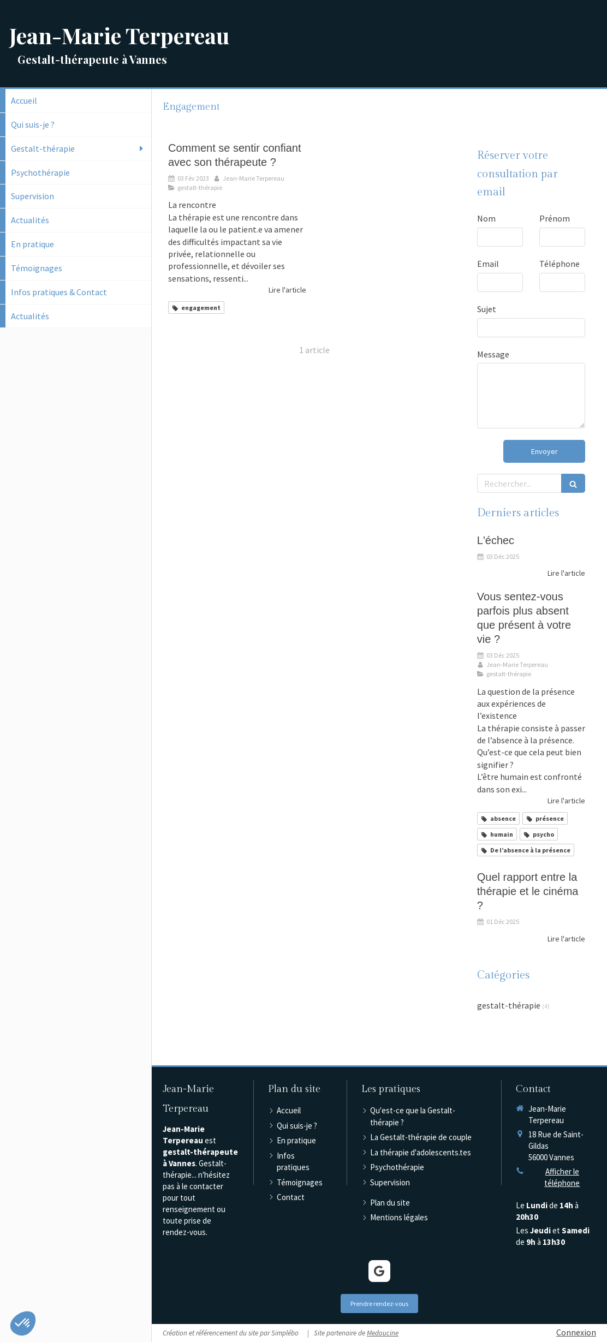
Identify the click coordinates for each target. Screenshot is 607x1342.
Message (493, 354)
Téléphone (559, 263)
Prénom (554, 218)
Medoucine (382, 1333)
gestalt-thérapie (508, 1005)
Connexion (576, 1332)
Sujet (486, 308)
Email (488, 263)
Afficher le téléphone (562, 1177)
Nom (486, 218)
